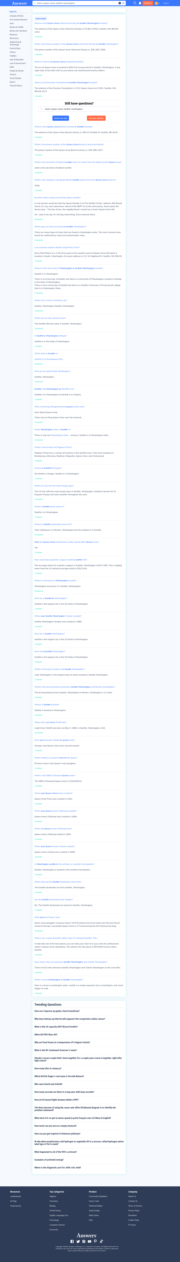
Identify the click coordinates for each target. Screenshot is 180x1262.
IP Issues (132, 1225)
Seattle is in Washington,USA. (48, 359)
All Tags (13, 1201)
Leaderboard (15, 1196)
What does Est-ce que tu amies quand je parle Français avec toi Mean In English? (72, 1118)
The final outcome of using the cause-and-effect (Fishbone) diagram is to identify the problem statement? (75, 1109)
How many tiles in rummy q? (47, 1068)
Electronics (14, 38)
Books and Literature (18, 31)
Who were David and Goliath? (48, 1084)
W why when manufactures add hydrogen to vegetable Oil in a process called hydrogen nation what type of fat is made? (79, 1143)
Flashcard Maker (96, 1206)
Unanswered (15, 1206)
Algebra (53, 1196)
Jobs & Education (17, 59)
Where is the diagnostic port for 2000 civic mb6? (57, 1167)
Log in (166, 3)
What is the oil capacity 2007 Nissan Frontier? (56, 1026)
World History (55, 1210)
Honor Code (94, 1201)
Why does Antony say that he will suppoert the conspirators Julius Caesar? (69, 1018)
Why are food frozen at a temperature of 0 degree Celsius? (62, 1042)
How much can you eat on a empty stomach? (55, 1125)
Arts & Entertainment (18, 19)
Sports (12, 82)
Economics (54, 1229)
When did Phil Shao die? (45, 1034)
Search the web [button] (60, 118)
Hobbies (13, 56)
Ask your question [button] (96, 118)
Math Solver (94, 1215)
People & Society (17, 71)
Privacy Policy (133, 1210)
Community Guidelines (98, 1196)
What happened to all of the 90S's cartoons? (55, 1152)
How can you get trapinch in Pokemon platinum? (57, 1133)
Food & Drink (15, 48)
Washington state (59, 435)
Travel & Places (16, 86)
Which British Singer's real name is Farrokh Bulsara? (59, 1076)
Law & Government (18, 63)
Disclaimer (132, 1215)
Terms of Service (135, 1206)
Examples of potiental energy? (49, 1159)
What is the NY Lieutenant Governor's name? (55, 1050)
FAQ (91, 1220)
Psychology (54, 1220)
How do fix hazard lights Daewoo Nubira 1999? (56, 1099)
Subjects (13, 11)
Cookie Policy (133, 1220)
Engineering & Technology (15, 43)
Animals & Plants (17, 16)
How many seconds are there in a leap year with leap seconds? (64, 1092)
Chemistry (54, 1201)
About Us (132, 1196)
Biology (53, 1206)
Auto (12, 23)
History (13, 52)
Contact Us (133, 1201)
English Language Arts (59, 1215)
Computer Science (57, 1225)
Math (12, 67)
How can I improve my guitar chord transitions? (57, 1011)
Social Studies (15, 78)
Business (13, 34)
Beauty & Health (16, 27)
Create (148, 3)
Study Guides (94, 1210)
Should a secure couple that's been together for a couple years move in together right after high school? (78, 1059)
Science (13, 74)
